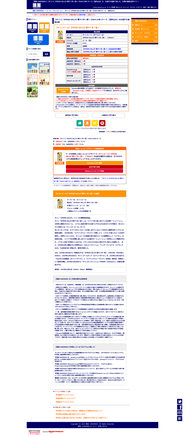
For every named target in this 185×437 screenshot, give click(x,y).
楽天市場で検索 (94, 167)
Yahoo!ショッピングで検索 (94, 171)
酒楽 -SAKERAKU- (92, 424)
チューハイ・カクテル (129, 7)
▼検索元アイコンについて (65, 402)
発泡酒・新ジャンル (117, 7)
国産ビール (146, 25)
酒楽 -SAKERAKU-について (87, 426)
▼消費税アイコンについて (65, 395)
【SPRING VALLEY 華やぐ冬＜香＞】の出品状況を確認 (101, 49)
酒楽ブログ (154, 7)
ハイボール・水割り (141, 7)
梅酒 (148, 7)
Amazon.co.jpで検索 (63, 90)
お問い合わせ (102, 426)
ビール (109, 7)
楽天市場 (82, 15)
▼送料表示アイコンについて (66, 398)
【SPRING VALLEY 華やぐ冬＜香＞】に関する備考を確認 (102, 52)
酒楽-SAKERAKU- (141, 21)
